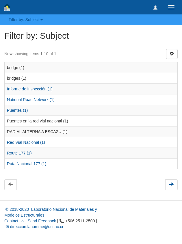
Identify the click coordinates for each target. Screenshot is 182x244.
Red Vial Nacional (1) (26, 142)
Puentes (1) (17, 110)
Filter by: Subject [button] (26, 19)
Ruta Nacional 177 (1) (26, 163)
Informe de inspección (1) (30, 89)
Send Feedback (42, 221)
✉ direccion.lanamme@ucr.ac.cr (33, 226)
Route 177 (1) (19, 153)
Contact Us (14, 221)
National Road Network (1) (31, 99)
